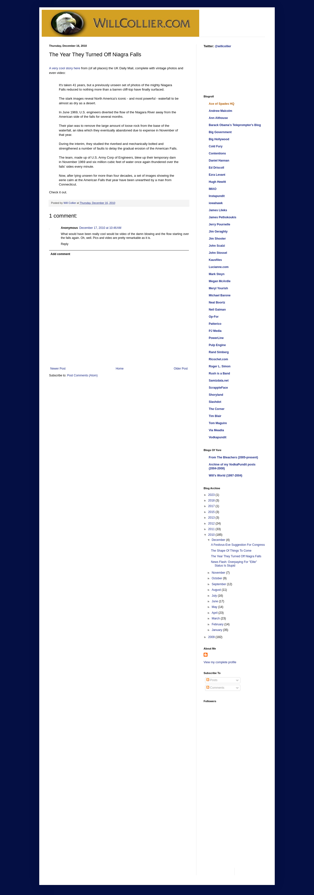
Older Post (181, 368)
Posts (211, 680)
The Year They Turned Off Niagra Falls (236, 556)
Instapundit (217, 196)
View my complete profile (220, 662)
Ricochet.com (218, 359)
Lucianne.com (219, 267)
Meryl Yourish (218, 288)
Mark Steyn (216, 274)
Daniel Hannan (219, 160)
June (215, 601)
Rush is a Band (219, 373)
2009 (212, 637)
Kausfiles (215, 260)
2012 (212, 523)
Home (120, 368)
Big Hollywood (219, 139)
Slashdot (215, 402)
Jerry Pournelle (219, 224)
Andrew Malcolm (220, 111)
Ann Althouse (218, 118)
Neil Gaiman (217, 309)
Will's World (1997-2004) (225, 475)
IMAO (212, 189)
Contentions (217, 153)
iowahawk (216, 203)
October (217, 578)
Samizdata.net (219, 380)
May (215, 607)
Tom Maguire (218, 423)
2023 (212, 495)
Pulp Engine (217, 345)
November (219, 572)
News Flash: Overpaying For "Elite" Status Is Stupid (234, 563)
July (215, 595)
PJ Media (215, 331)
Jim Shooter (217, 238)
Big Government (220, 132)
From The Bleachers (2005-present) (233, 457)
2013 (212, 517)
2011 (212, 529)
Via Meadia (216, 430)
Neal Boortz (217, 302)
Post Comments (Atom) (82, 375)
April (215, 613)
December (219, 540)
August (217, 590)
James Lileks (218, 210)
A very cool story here (64, 68)
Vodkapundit (217, 437)
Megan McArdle (220, 281)
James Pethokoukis (222, 217)
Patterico (215, 323)
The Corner (216, 409)
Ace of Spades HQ (221, 103)
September (219, 584)
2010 (212, 534)
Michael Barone (220, 295)
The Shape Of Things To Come (231, 550)
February (218, 624)
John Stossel (218, 253)
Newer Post (57, 368)
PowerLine (216, 338)
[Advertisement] (219, 71)
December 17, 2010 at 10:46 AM (100, 228)
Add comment (60, 254)
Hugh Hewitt (217, 182)
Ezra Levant (217, 174)
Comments (215, 687)
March (216, 618)
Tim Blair (215, 416)
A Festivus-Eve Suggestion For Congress (238, 544)
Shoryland (216, 394)
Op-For (214, 316)
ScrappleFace (218, 387)
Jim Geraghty (218, 231)
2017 (212, 506)
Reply (64, 244)
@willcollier (223, 46)
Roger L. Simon (220, 366)
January (217, 630)
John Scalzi (217, 245)
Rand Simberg (219, 352)
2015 (212, 512)
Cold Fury (215, 146)
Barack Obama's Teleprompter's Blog (235, 125)
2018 (212, 500)
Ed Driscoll (216, 167)
